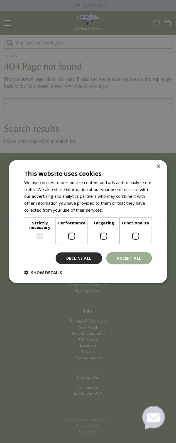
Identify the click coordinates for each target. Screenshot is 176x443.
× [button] (158, 166)
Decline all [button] (78, 258)
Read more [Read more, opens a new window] (114, 209)
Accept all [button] (128, 258)
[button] (43, 272)
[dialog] (88, 221)
